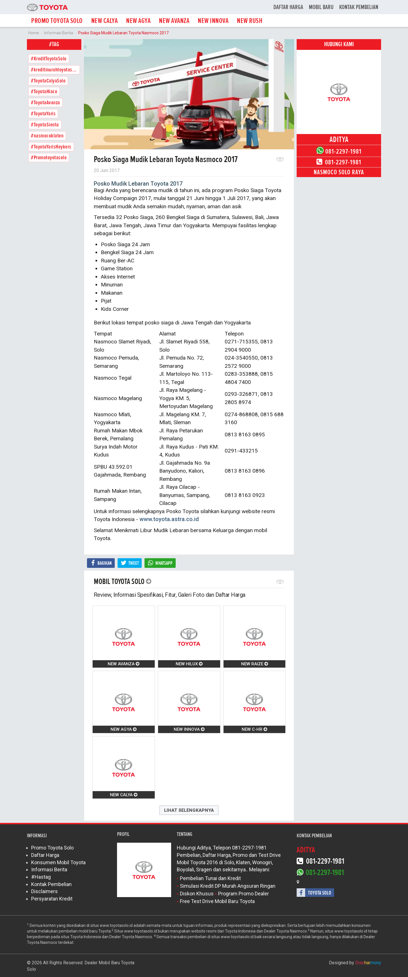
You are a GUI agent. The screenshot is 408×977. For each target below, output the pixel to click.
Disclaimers (44, 891)
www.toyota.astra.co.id (169, 519)
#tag (54, 44)
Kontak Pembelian (358, 7)
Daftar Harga (288, 7)
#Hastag (41, 877)
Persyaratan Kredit (52, 899)
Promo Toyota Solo (52, 848)
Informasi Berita (49, 869)
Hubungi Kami (339, 44)
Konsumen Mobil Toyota (58, 862)
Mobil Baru (321, 7)
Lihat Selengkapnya (189, 810)
